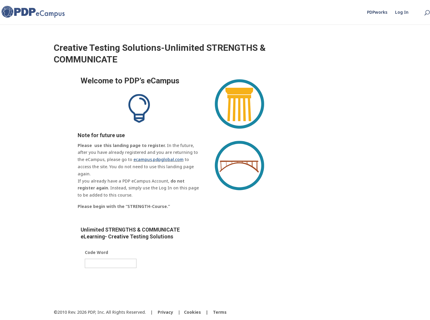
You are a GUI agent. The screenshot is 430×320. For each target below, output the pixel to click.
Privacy (165, 312)
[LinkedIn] (371, 312)
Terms (220, 312)
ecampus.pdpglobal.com (158, 159)
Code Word (96, 252)
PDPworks (377, 12)
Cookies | (198, 312)
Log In (401, 12)
